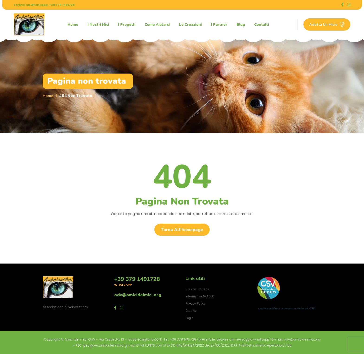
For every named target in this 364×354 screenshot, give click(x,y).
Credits (190, 311)
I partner (219, 24)
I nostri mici (98, 24)
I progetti (126, 24)
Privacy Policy (195, 303)
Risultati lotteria (197, 289)
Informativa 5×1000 (199, 296)
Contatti (261, 24)
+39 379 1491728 (137, 279)
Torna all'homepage (182, 229)
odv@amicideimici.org (137, 295)
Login (189, 318)
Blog (241, 24)
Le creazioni (190, 24)
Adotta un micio (326, 24)
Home (73, 24)
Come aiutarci (157, 24)
